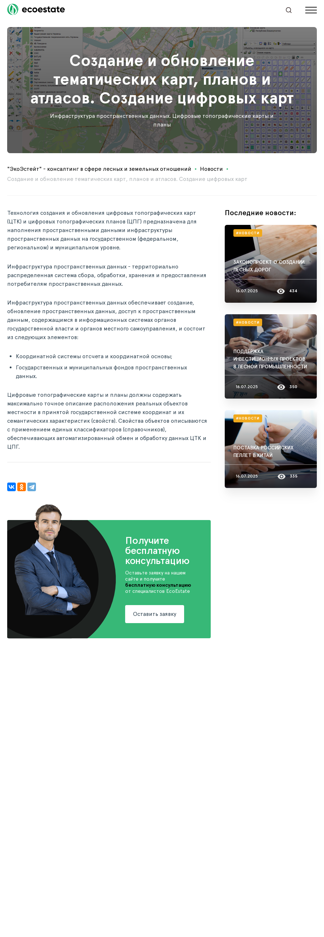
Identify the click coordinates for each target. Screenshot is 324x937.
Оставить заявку (154, 613)
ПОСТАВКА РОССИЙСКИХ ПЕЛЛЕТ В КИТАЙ (263, 451)
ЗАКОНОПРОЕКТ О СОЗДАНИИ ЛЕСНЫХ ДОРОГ (269, 265)
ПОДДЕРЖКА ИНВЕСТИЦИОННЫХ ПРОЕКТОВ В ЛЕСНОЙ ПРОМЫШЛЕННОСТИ (270, 358)
